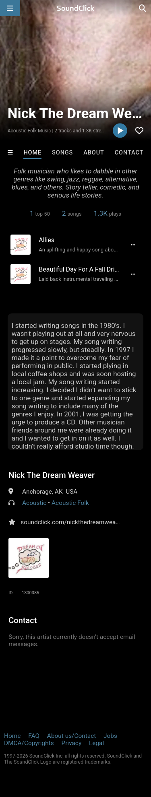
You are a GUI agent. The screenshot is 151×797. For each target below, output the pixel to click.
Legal (96, 743)
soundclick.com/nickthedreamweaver (72, 522)
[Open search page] (143, 8)
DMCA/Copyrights (29, 743)
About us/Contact (71, 735)
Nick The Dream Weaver (51, 475)
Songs (62, 152)
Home (32, 152)
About (93, 152)
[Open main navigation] (10, 8)
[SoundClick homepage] (76, 8)
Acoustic (34, 503)
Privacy (71, 743)
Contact (129, 152)
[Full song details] (133, 244)
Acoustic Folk (70, 503)
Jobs (110, 735)
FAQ (33, 735)
